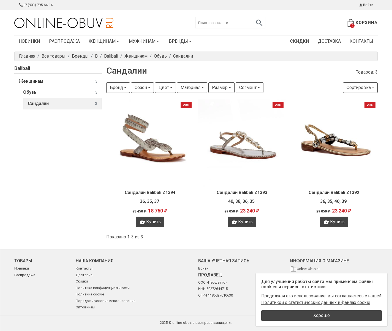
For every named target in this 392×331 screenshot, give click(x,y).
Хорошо (321, 315)
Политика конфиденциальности (103, 288)
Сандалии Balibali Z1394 (150, 192)
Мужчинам (144, 41)
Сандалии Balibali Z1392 (334, 192)
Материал (190, 87)
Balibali (22, 68)
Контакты (361, 41)
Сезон (141, 87)
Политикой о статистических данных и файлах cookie (315, 302)
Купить (150, 222)
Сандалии (62, 104)
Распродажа (64, 41)
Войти (366, 5)
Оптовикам (85, 307)
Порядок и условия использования (105, 301)
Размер (220, 87)
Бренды (180, 41)
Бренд (116, 87)
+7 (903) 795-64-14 (36, 5)
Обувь (60, 92)
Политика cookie (90, 294)
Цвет (164, 87)
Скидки (299, 41)
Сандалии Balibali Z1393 (242, 192)
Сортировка (359, 87)
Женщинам (104, 41)
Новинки (29, 41)
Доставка (329, 41)
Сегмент (248, 87)
